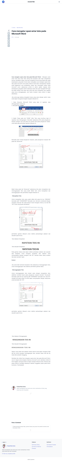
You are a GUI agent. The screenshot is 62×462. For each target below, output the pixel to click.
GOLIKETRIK (31, 2)
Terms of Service (36, 446)
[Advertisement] (31, 14)
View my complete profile (8, 453)
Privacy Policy (36, 444)
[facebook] (9, 33)
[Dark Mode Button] (59, 2)
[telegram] (9, 41)
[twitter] (9, 36)
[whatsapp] (9, 38)
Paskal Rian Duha (11, 446)
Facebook (50, 446)
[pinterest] (9, 43)
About (34, 448)
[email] (9, 46)
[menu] (3, 2)
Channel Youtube (51, 444)
